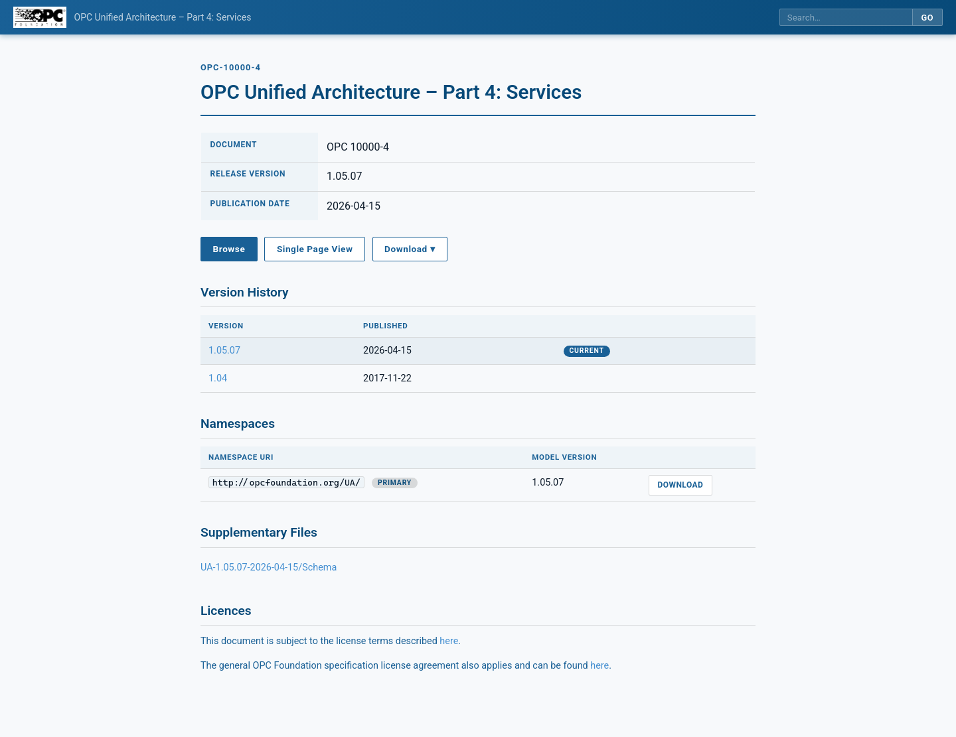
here (448, 641)
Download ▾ (409, 248)
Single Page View (315, 248)
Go (927, 18)
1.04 (217, 378)
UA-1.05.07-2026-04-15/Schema (268, 567)
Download (680, 485)
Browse (229, 248)
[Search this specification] (845, 18)
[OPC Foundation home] (39, 17)
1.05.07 (224, 350)
